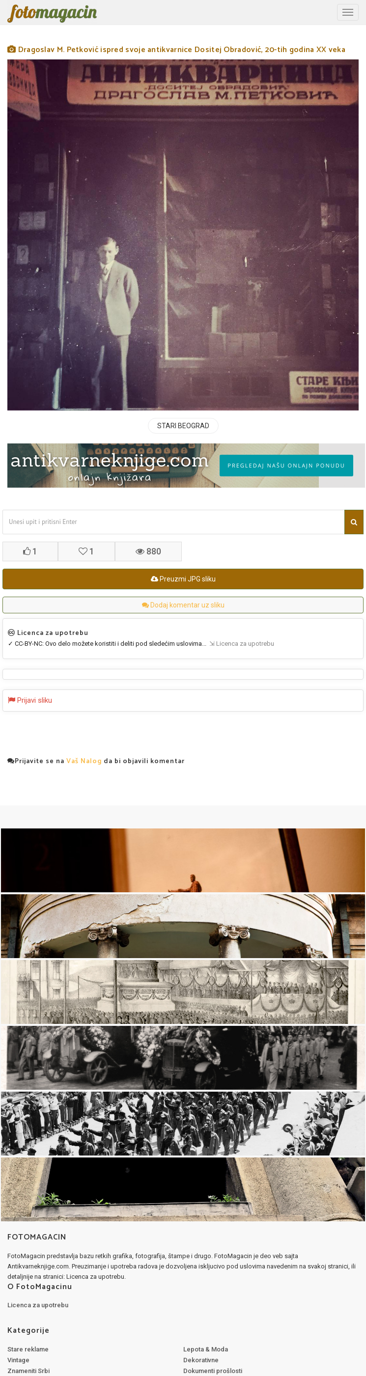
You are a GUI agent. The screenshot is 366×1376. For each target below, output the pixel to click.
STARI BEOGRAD (183, 426)
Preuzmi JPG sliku (183, 579)
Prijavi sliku (30, 700)
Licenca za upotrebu (37, 1305)
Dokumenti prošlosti (212, 1371)
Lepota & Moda (205, 1349)
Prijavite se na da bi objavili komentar (96, 762)
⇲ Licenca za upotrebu (240, 643)
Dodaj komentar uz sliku (183, 605)
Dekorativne (201, 1360)
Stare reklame (28, 1349)
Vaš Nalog (84, 761)
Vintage (18, 1360)
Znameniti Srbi (28, 1371)
